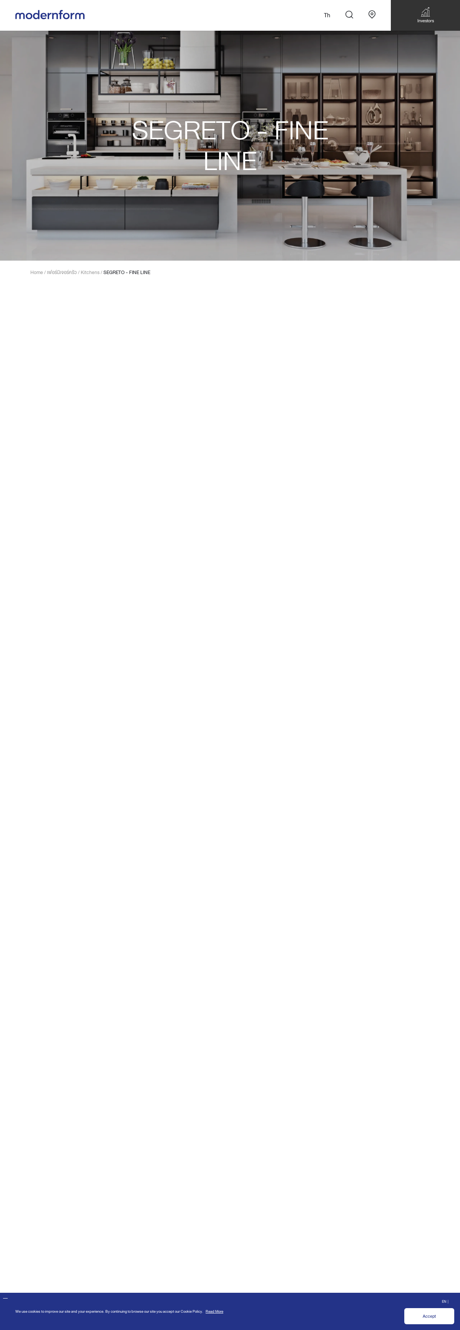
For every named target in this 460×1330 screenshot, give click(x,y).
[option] (230, 146)
